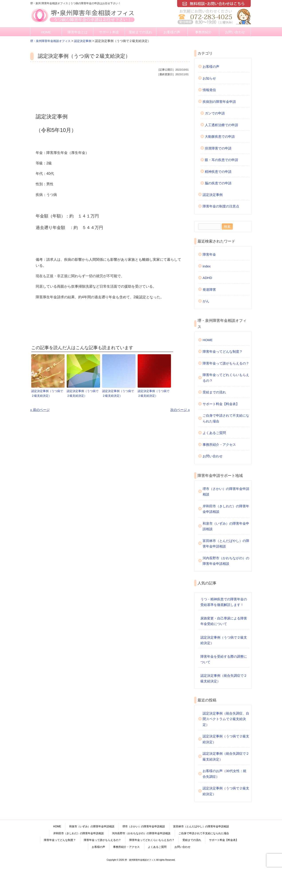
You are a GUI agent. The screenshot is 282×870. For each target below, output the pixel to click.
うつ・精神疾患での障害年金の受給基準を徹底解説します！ (223, 602)
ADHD (207, 278)
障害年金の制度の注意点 (221, 206)
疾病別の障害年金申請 (219, 102)
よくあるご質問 (214, 433)
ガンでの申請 (215, 113)
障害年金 (209, 254)
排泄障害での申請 (218, 148)
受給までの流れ (140, 32)
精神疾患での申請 (218, 171)
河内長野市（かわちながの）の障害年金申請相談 (226, 561)
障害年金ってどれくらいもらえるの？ (226, 377)
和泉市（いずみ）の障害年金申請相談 (226, 526)
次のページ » (180, 409)
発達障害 (209, 289)
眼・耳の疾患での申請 (221, 160)
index (207, 266)
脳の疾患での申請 (218, 183)
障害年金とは (78, 32)
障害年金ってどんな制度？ (223, 351)
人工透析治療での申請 (221, 125)
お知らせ (209, 78)
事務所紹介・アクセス (219, 444)
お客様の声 (172, 32)
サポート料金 (109, 32)
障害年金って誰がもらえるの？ (226, 363)
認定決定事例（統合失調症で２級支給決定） (223, 678)
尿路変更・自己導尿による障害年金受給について (223, 621)
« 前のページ (40, 409)
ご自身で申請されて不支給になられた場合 (226, 418)
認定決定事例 (213, 195)
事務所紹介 (203, 32)
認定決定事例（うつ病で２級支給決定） (47, 393)
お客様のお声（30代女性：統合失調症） (224, 773)
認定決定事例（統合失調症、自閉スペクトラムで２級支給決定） (226, 719)
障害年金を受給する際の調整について (223, 659)
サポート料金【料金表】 (221, 404)
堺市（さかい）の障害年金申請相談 (226, 491)
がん (206, 301)
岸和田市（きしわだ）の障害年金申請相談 (226, 509)
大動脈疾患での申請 (220, 136)
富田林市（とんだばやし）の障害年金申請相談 (226, 543)
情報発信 (209, 90)
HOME (46, 32)
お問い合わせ (235, 32)
